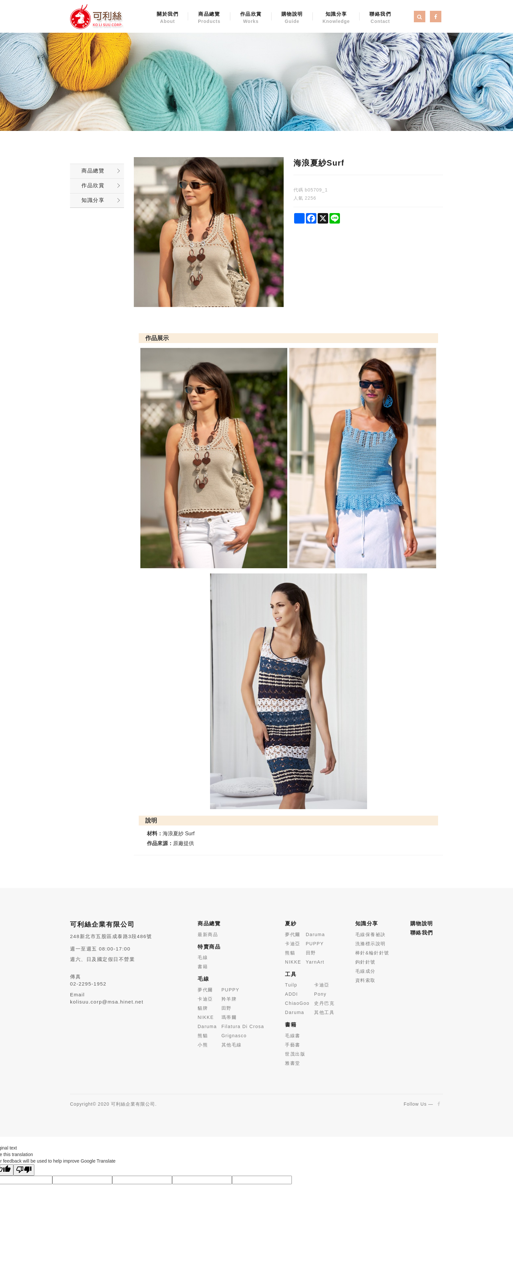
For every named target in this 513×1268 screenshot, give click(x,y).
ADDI (291, 994)
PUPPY (230, 989)
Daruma (207, 1026)
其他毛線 (231, 1044)
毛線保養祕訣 (370, 934)
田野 (226, 1008)
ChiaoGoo (297, 1003)
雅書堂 (292, 1063)
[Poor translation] (23, 1170)
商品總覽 (209, 18)
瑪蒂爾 (229, 1017)
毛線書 (292, 1035)
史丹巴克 (324, 1003)
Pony (320, 994)
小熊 (203, 1044)
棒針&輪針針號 (372, 952)
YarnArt (315, 962)
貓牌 (203, 1008)
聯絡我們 (380, 18)
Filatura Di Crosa (242, 1026)
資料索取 (365, 980)
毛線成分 (365, 971)
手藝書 (292, 1044)
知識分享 (336, 18)
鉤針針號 (365, 962)
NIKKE (206, 1017)
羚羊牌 (229, 999)
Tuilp (291, 984)
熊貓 (203, 1035)
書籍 (203, 966)
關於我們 (167, 18)
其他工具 (324, 1012)
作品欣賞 (251, 18)
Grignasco (234, 1035)
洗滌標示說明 (370, 943)
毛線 (203, 957)
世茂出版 (295, 1054)
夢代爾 (205, 989)
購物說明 (292, 18)
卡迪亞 (205, 999)
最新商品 (208, 934)
